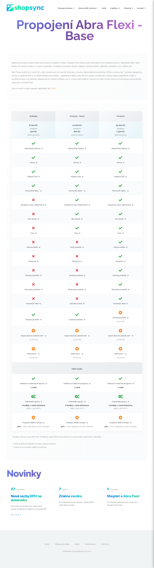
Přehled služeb (62, 544)
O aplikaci (115, 8)
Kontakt (141, 8)
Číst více (16, 514)
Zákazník (128, 8)
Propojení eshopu (66, 8)
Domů (47, 544)
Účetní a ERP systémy (88, 8)
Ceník (104, 8)
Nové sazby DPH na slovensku (26, 498)
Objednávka (90, 544)
